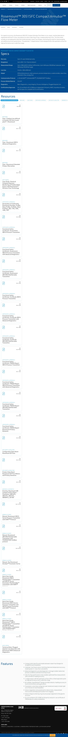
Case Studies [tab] (30, 100)
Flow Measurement (28, 9)
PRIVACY (22, 732)
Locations (17, 726)
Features (21, 27)
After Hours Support (45, 726)
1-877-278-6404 (5, 717)
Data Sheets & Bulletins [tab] (54, 100)
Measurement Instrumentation (15, 9)
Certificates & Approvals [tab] (40, 100)
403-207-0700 (8, 713)
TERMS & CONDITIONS (5, 732)
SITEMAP (32, 732)
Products (3, 9)
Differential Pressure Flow (41, 9)
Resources (14, 27)
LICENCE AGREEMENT (15, 732)
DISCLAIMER (27, 732)
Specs (8, 27)
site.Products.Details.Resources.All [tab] (9, 100)
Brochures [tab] (22, 100)
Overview (3, 27)
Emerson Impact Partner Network (29, 726)
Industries (10, 726)
